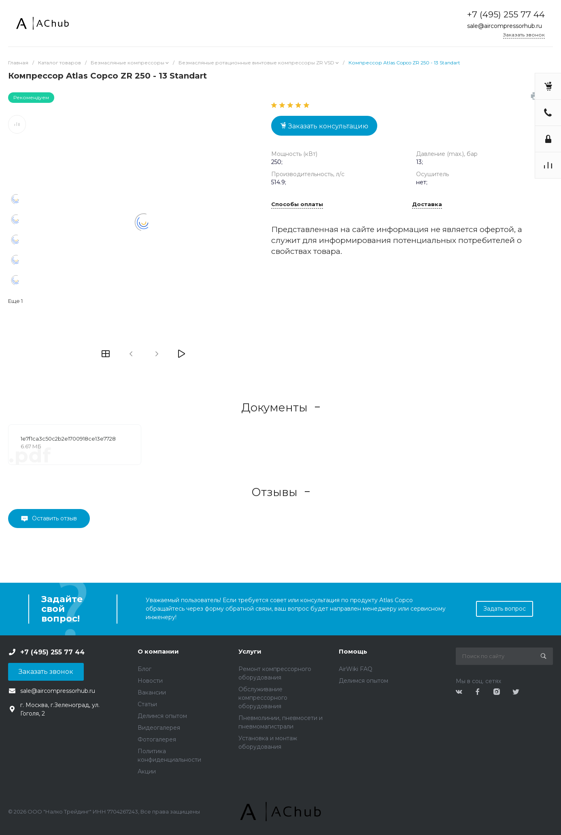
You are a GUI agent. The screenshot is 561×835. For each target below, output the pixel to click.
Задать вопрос (504, 608)
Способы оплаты (297, 204)
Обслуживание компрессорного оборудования (262, 698)
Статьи (147, 704)
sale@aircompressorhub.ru (504, 26)
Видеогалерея (159, 727)
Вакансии (152, 692)
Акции (147, 771)
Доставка (427, 204)
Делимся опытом (162, 716)
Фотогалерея (157, 739)
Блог (144, 669)
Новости (150, 680)
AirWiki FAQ (355, 669)
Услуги (249, 651)
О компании (158, 651)
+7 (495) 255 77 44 (506, 14)
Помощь (353, 651)
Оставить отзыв (54, 518)
